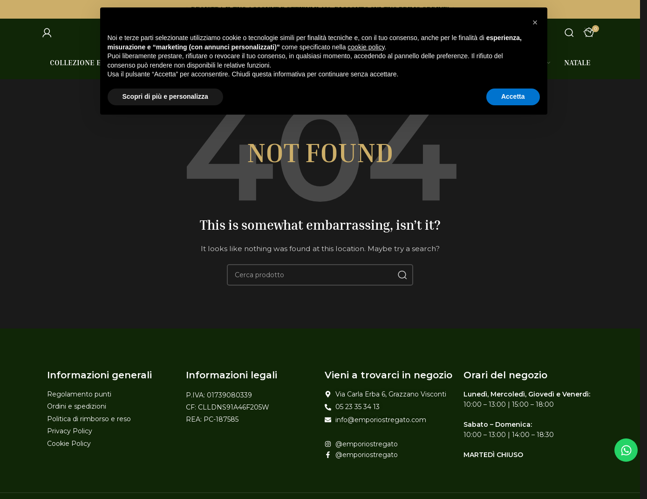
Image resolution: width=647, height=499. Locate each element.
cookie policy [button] (365, 47)
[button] (535, 22)
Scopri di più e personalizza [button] (165, 96)
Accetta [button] (513, 96)
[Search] (569, 32)
